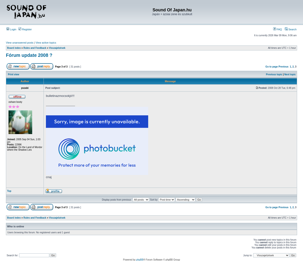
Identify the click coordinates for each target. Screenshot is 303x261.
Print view (13, 74)
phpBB (139, 259)
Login (11, 29)
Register (25, 29)
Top (9, 191)
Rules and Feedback (34, 48)
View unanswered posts (19, 42)
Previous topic (274, 74)
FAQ (277, 29)
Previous (283, 66)
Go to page (271, 66)
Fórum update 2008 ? (29, 55)
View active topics (46, 42)
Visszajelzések (57, 48)
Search (291, 29)
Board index (14, 48)
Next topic (290, 74)
